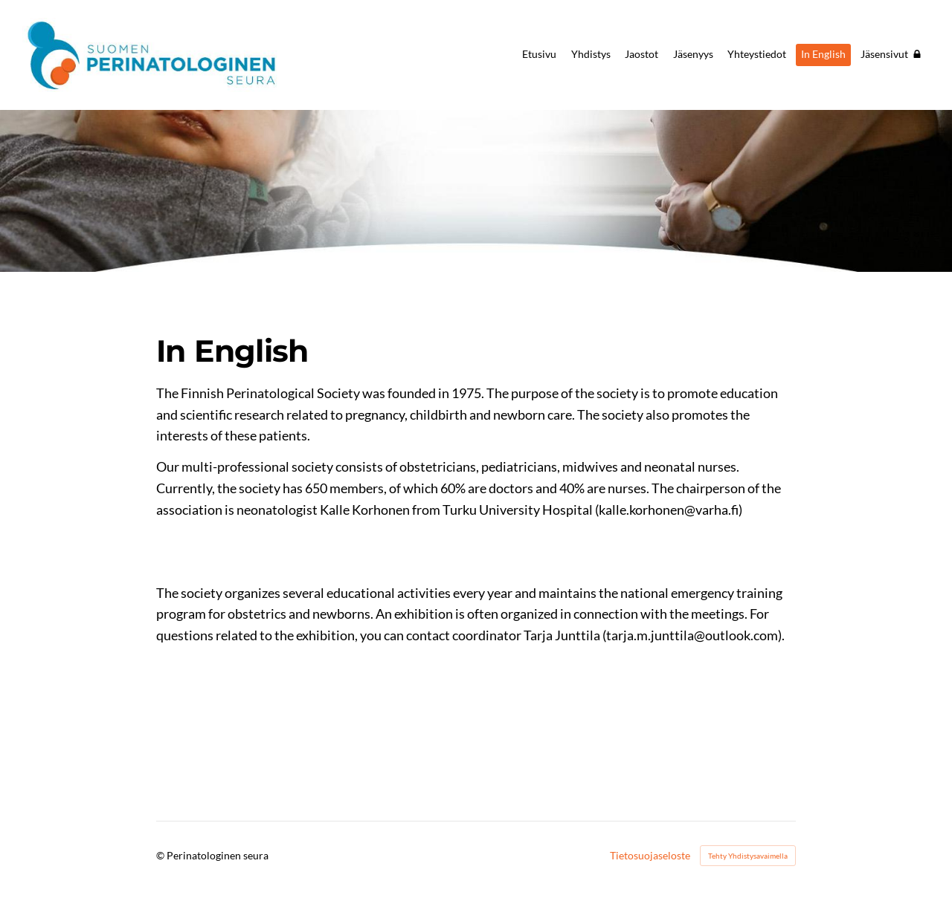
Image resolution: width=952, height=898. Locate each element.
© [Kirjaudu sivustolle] (161, 855)
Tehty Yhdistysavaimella (748, 855)
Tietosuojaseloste (650, 855)
